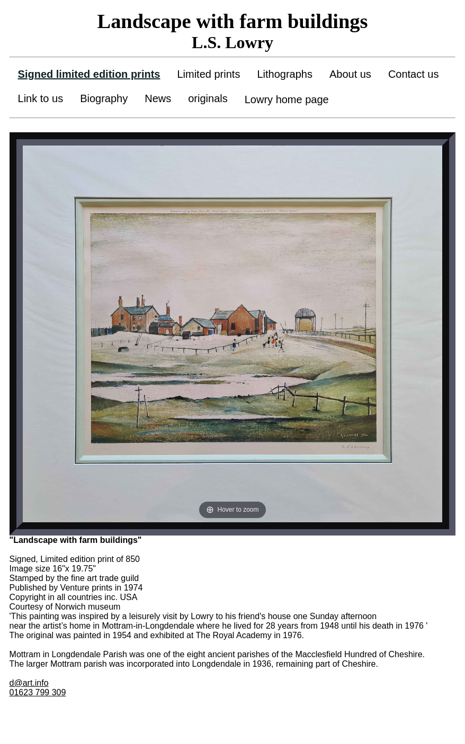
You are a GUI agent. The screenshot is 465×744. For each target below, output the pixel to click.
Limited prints (208, 74)
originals (207, 98)
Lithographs (284, 74)
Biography (104, 98)
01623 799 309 (38, 692)
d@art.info (29, 682)
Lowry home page (287, 99)
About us (350, 74)
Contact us (413, 74)
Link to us (41, 98)
